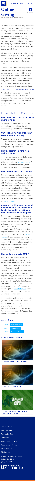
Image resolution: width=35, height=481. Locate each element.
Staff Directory (6, 431)
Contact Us (5, 438)
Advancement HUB (8, 442)
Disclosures (5, 452)
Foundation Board (7, 434)
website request (24, 162)
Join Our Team (6, 427)
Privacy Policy (6, 449)
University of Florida (14, 457)
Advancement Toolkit (7, 17)
